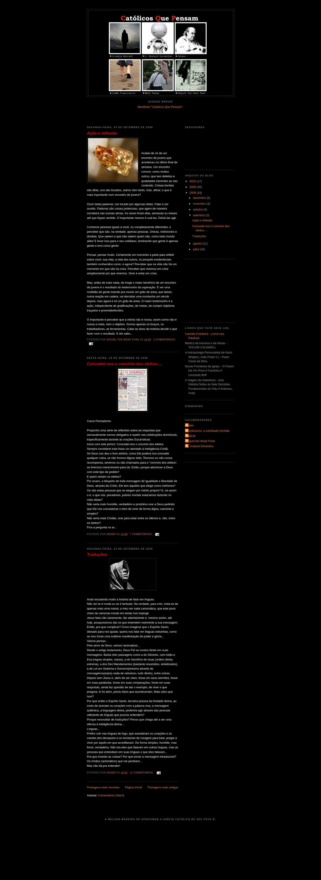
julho (196, 249)
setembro (199, 215)
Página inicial (133, 787)
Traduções (97, 554)
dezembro (200, 198)
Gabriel (190, 436)
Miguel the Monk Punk (200, 441)
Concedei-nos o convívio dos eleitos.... (124, 364)
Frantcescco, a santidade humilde (207, 430)
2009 (193, 187)
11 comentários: (142, 772)
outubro (198, 209)
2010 (193, 181)
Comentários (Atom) (111, 795)
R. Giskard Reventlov (200, 446)
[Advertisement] (160, 115)
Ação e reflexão (102, 133)
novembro (200, 203)
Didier (190, 425)
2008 (193, 192)
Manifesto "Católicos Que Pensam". (160, 107)
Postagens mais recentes (103, 787)
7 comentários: (141, 534)
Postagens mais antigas (163, 787)
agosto (198, 243)
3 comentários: (164, 339)
